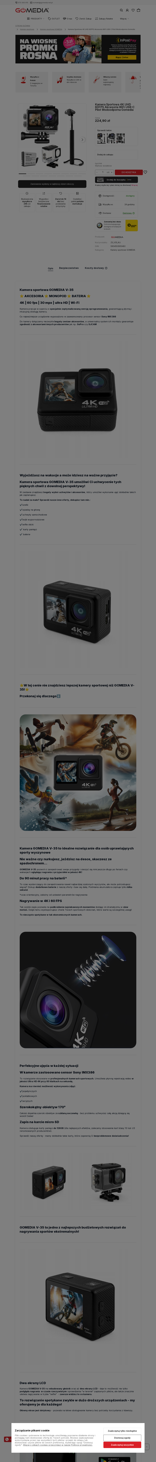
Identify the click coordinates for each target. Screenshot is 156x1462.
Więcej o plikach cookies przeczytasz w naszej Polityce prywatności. (58, 1445)
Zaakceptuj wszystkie (122, 1445)
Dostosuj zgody (122, 1437)
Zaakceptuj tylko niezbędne (122, 1431)
